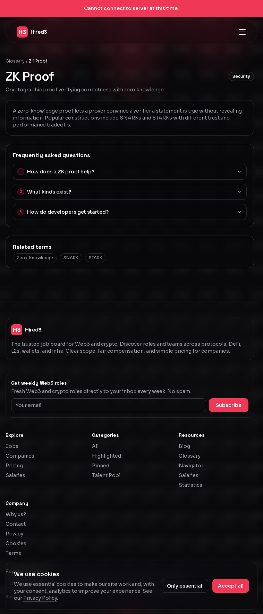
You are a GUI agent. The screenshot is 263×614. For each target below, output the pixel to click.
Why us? (16, 514)
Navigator (191, 465)
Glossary (15, 61)
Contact (16, 524)
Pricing (14, 465)
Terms (13, 553)
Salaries (15, 475)
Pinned (100, 465)
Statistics (190, 485)
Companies (20, 456)
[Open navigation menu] (242, 32)
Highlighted (106, 456)
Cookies (16, 543)
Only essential (184, 586)
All (95, 446)
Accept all (231, 586)
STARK (95, 257)
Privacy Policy (40, 598)
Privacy (14, 534)
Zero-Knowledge (35, 257)
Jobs (12, 446)
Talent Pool (106, 475)
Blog (184, 446)
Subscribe (228, 405)
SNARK (70, 257)
